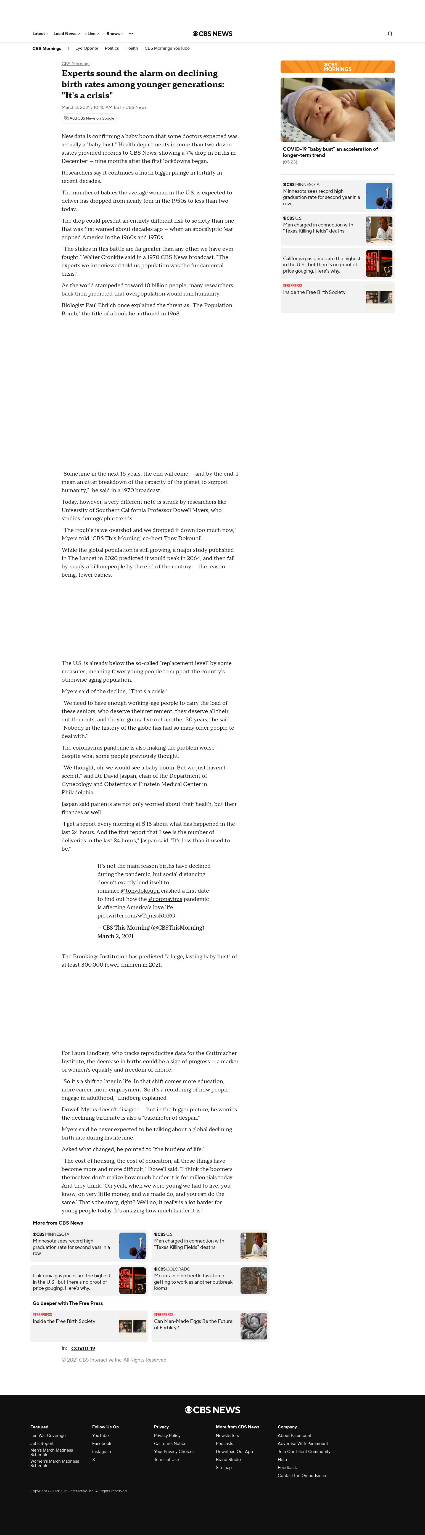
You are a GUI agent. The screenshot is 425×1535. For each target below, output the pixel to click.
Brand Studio (228, 1459)
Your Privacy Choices (174, 1451)
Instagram (101, 1451)
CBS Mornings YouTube (167, 48)
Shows (115, 33)
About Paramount (295, 1435)
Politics (112, 48)
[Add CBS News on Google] (89, 118)
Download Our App (234, 1451)
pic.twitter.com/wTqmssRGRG (136, 915)
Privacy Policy (167, 1435)
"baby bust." (102, 144)
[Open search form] (390, 33)
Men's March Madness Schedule (51, 1452)
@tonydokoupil (140, 891)
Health (131, 48)
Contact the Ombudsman (302, 1475)
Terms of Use (166, 1459)
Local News (67, 33)
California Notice (170, 1443)
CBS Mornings (47, 48)
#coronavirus (165, 899)
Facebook (101, 1443)
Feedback (287, 1467)
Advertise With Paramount (303, 1443)
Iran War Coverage (48, 1435)
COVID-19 (83, 1349)
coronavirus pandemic (101, 747)
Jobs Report (42, 1443)
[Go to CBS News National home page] (213, 33)
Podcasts (224, 1443)
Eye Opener (86, 48)
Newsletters (227, 1435)
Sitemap (224, 1467)
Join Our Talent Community (304, 1451)
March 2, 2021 (115, 936)
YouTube (100, 1435)
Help (282, 1459)
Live (93, 33)
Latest (40, 33)
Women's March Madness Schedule (54, 1463)
